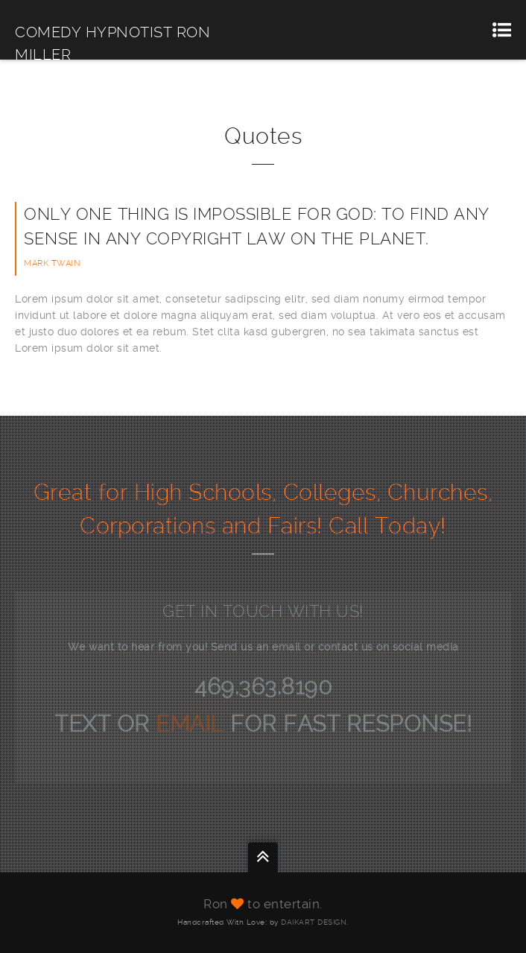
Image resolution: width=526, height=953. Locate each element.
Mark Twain (52, 263)
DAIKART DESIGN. (315, 922)
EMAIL (193, 724)
